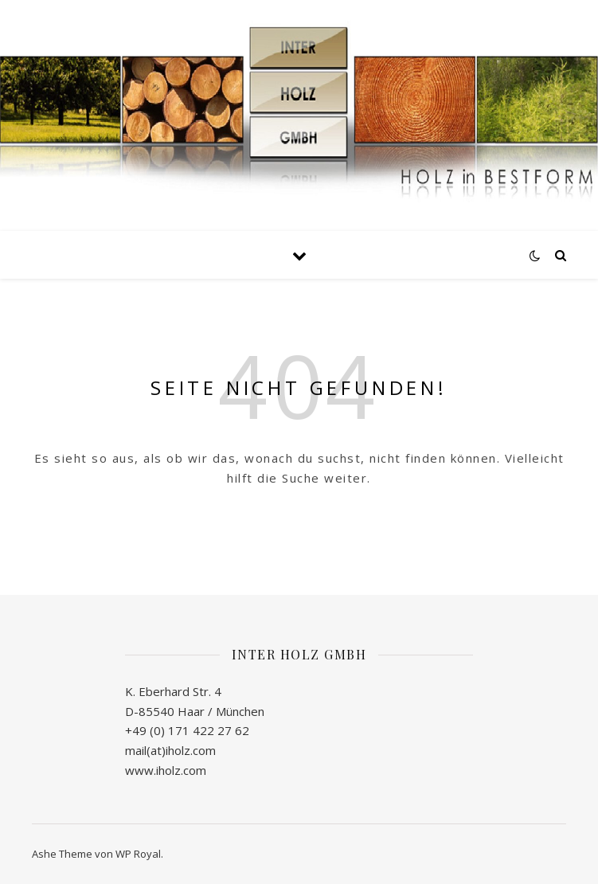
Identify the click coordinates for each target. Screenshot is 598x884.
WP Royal (138, 854)
